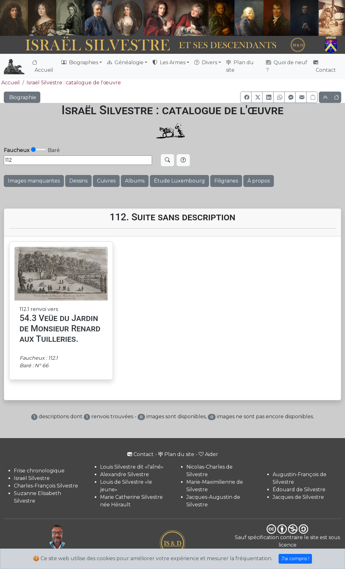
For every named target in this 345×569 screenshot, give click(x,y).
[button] (246, 97)
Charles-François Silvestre (46, 486)
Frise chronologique (39, 471)
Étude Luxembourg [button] (179, 181)
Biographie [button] (22, 97)
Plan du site (240, 66)
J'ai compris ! (295, 558)
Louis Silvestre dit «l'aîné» (131, 467)
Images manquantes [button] (34, 181)
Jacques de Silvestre (298, 497)
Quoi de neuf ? (286, 66)
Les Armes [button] (168, 62)
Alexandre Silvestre (124, 474)
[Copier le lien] (312, 97)
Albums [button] (134, 181)
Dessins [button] (78, 181)
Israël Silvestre (32, 478)
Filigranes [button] (226, 181)
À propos (258, 181)
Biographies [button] (79, 62)
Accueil (42, 66)
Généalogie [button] (125, 62)
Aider (208, 454)
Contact (324, 66)
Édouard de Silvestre (299, 490)
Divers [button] (205, 62)
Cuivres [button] (106, 181)
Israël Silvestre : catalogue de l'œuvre (73, 83)
